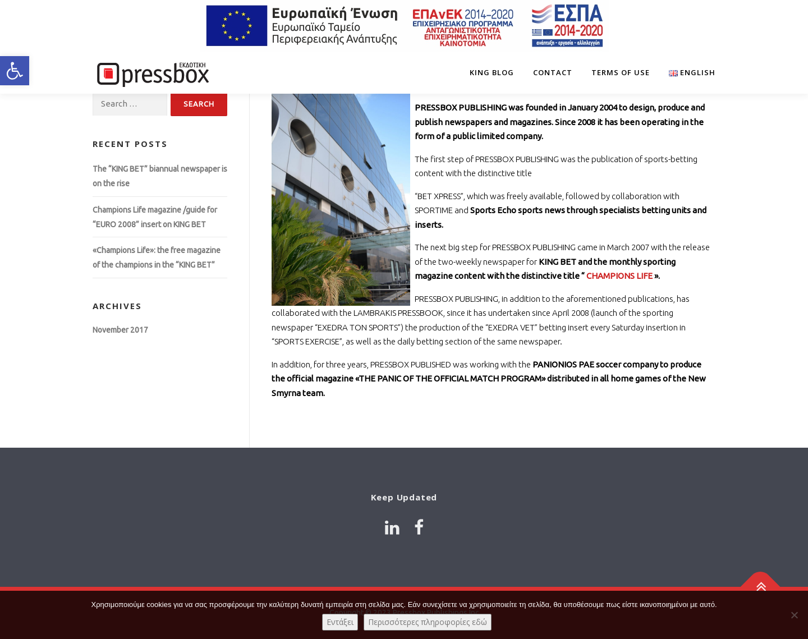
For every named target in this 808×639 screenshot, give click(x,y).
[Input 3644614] (130, 104)
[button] (14, 70)
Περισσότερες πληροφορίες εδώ (427, 622)
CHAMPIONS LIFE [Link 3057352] (619, 276)
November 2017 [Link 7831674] (120, 329)
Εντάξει (340, 622)
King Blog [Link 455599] (492, 72)
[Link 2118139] (404, 26)
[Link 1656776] (761, 586)
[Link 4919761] (392, 527)
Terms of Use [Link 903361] (620, 72)
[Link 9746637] (687, 73)
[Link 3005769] (419, 527)
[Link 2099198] (151, 72)
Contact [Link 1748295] (552, 72)
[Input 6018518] (199, 104)
